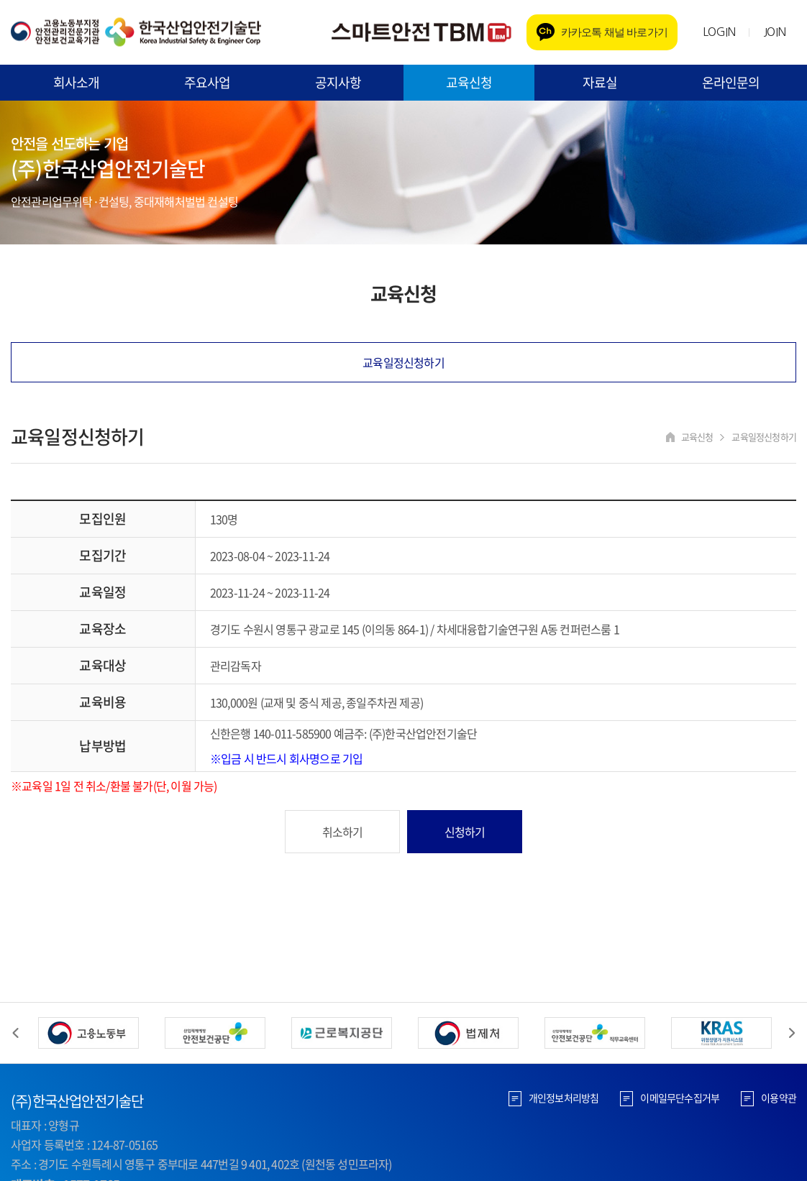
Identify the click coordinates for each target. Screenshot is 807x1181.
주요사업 (207, 82)
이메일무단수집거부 (679, 1097)
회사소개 (76, 82)
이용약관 (778, 1097)
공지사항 (338, 82)
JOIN (774, 31)
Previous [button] (15, 1033)
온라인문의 (731, 82)
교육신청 (469, 82)
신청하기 (464, 831)
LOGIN (719, 31)
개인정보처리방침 (564, 1097)
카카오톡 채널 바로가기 (614, 32)
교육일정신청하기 (403, 362)
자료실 (600, 82)
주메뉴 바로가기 (0, 0)
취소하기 (342, 831)
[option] (88, 1033)
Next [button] (791, 1033)
